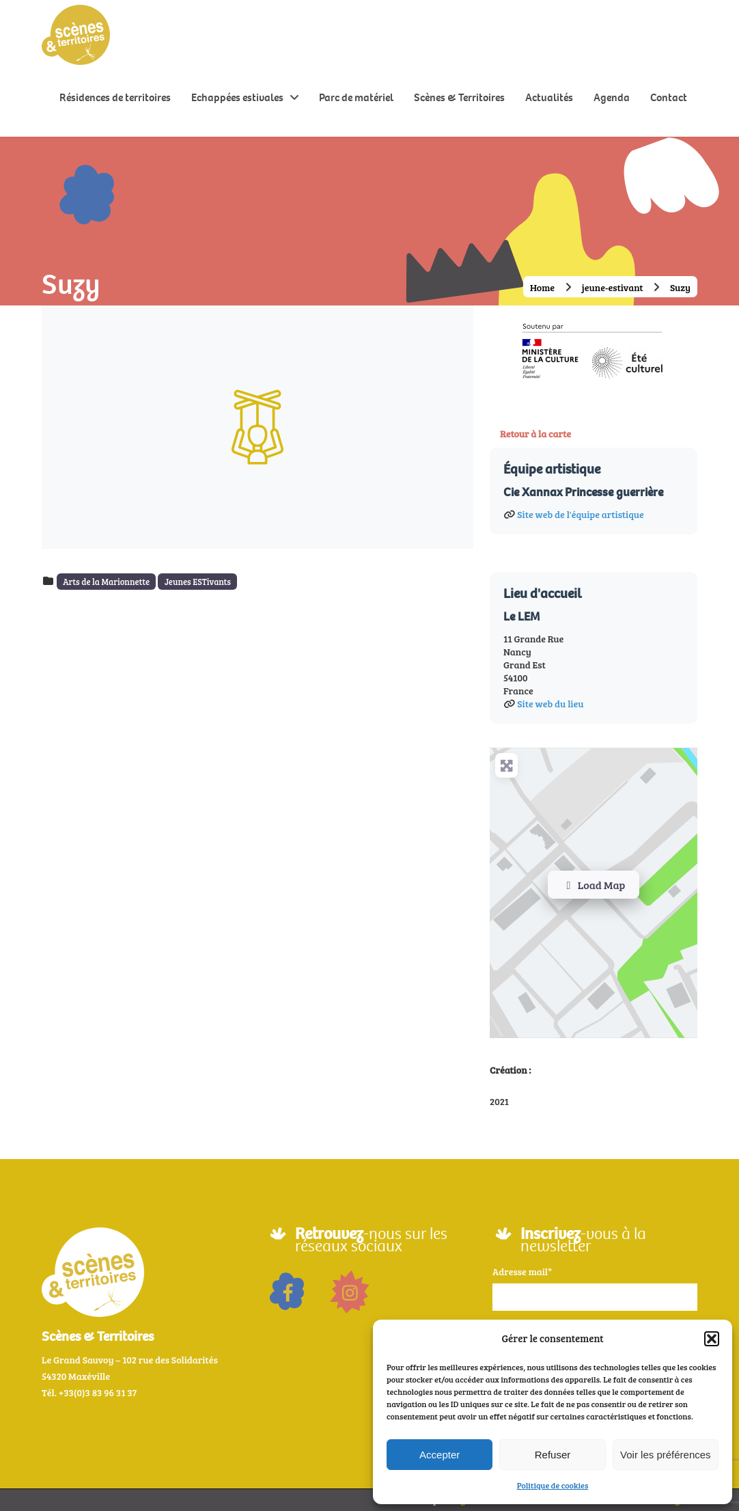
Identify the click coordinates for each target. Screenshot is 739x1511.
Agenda (612, 97)
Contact (668, 97)
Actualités (549, 97)
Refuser (553, 1454)
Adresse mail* (522, 1271)
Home (542, 287)
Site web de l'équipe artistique (580, 514)
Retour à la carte (535, 433)
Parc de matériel (356, 97)
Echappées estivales (237, 97)
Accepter (439, 1454)
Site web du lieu (550, 703)
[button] (712, 1339)
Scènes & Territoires (459, 97)
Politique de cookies (553, 1485)
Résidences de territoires (115, 97)
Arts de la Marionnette (106, 581)
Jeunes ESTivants (198, 581)
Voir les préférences (665, 1454)
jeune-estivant (612, 287)
